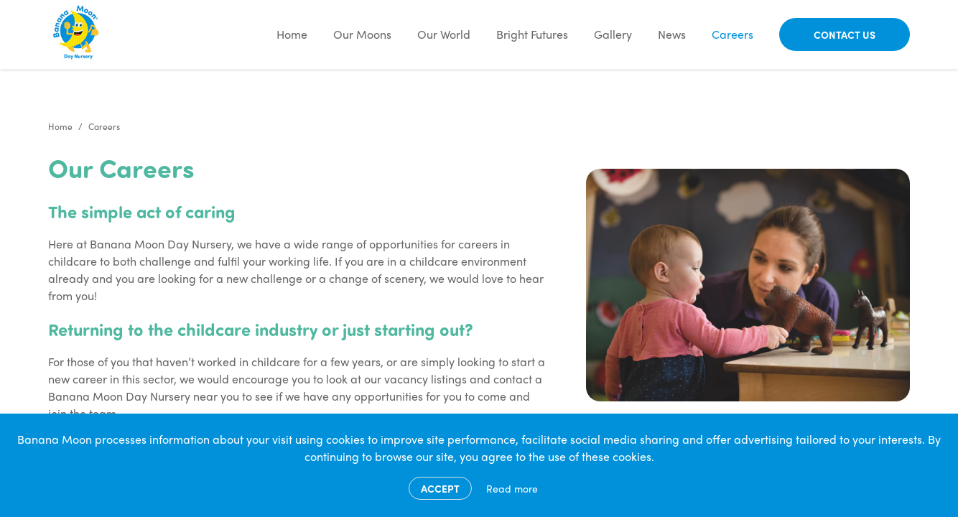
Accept (440, 488)
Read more (512, 488)
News (672, 34)
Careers (732, 34)
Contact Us (844, 34)
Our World (443, 34)
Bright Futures (532, 34)
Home (291, 34)
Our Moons (362, 34)
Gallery (613, 34)
